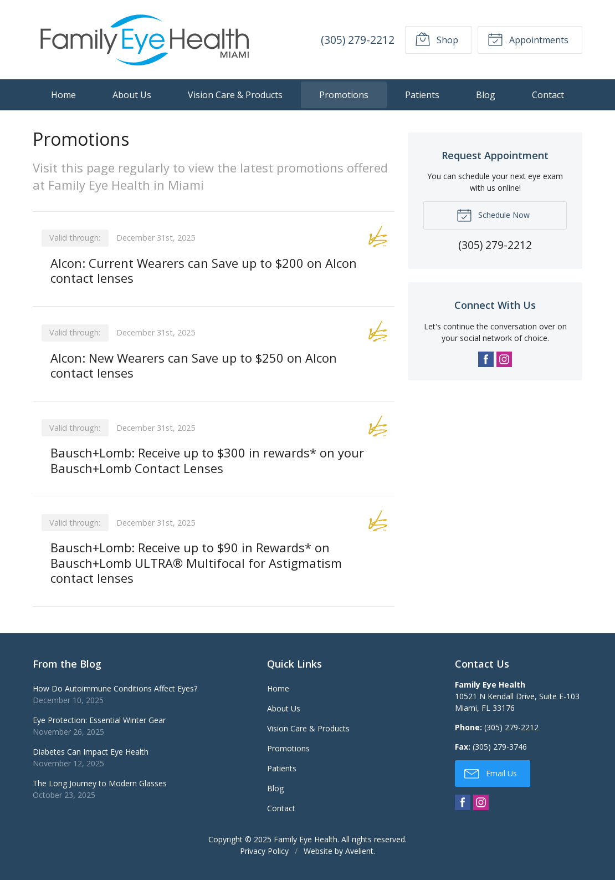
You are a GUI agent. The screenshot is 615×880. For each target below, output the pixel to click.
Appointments (528, 39)
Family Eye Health (305, 839)
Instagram (504, 359)
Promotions (343, 95)
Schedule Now (493, 214)
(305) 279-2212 (357, 39)
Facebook (486, 359)
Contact (548, 95)
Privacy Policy (264, 851)
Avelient (359, 851)
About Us (131, 95)
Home (63, 95)
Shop (436, 39)
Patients (422, 95)
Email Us (490, 773)
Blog (485, 95)
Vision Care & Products (235, 95)
